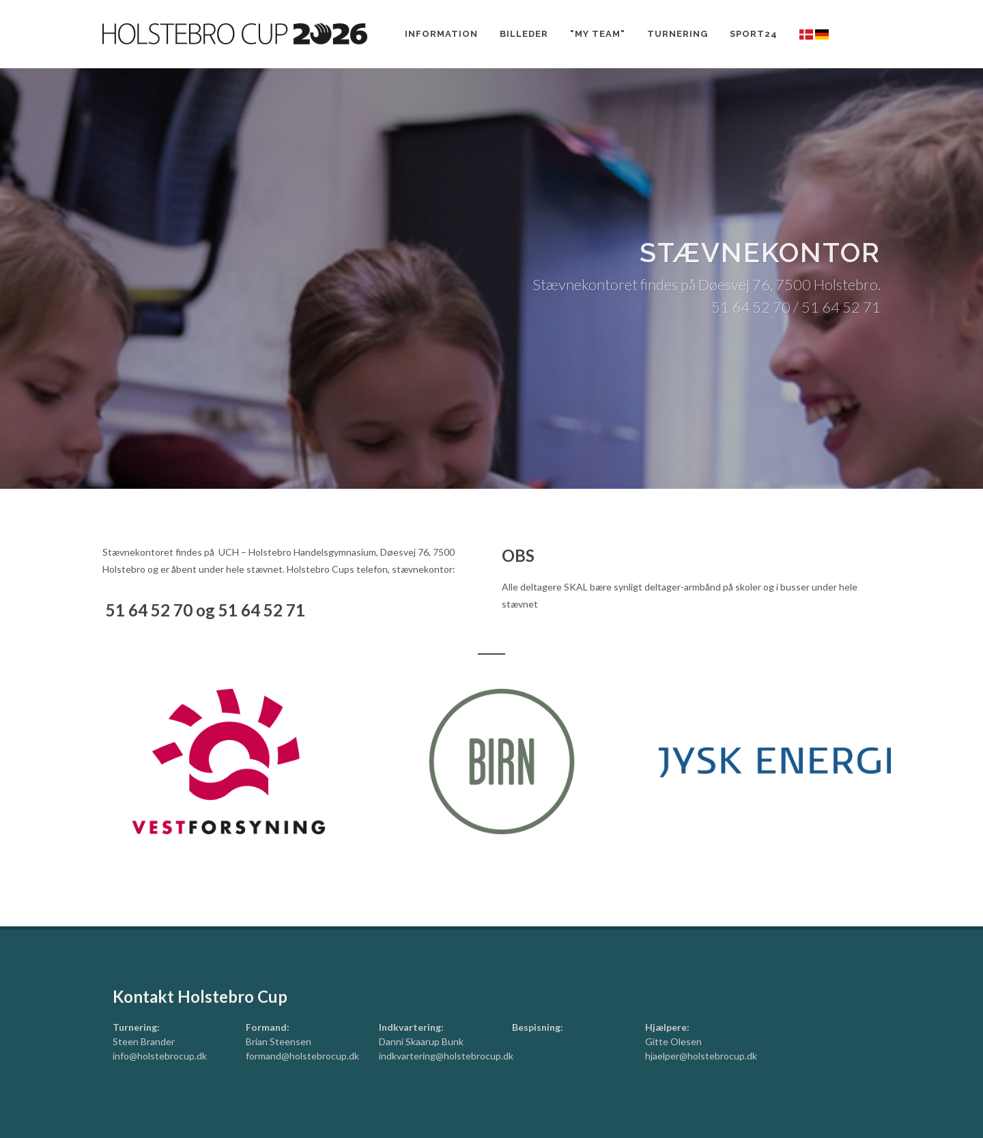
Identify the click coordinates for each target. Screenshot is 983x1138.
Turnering (677, 34)
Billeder (524, 34)
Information (441, 34)
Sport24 (754, 34)
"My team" (597, 34)
